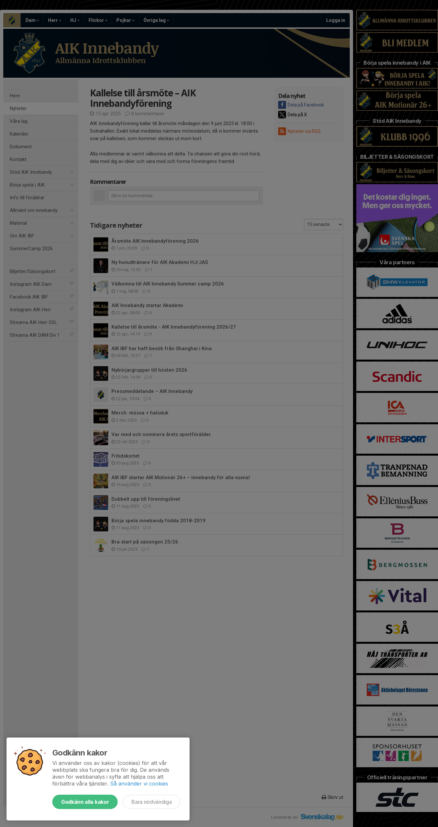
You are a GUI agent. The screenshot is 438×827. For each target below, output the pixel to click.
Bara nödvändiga (151, 802)
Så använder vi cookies (139, 783)
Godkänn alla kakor (85, 802)
